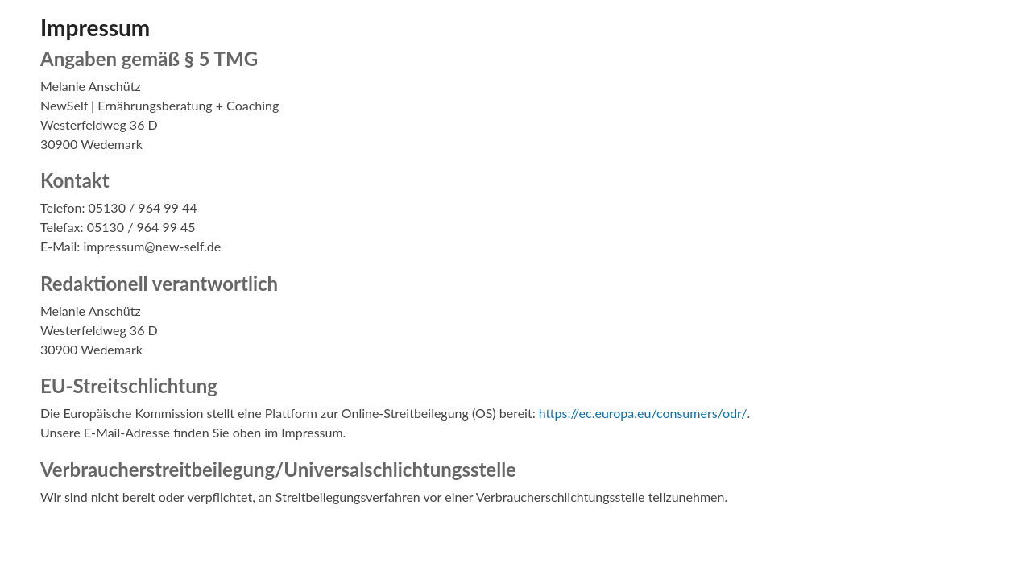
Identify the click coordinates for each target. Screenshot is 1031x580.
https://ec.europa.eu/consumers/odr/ (643, 412)
